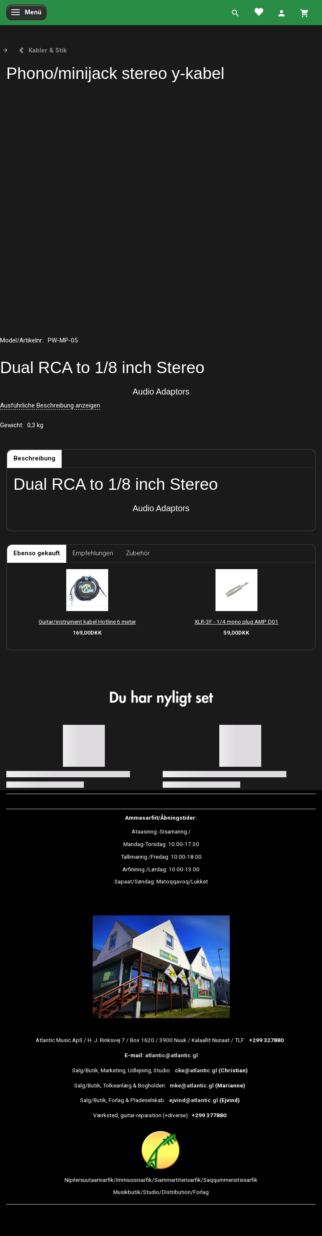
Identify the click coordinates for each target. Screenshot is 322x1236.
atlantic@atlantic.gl (171, 1055)
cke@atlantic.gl (196, 1070)
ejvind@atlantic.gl (193, 1100)
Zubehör (138, 553)
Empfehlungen (93, 553)
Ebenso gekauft (36, 553)
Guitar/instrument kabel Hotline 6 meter (87, 621)
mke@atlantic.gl (192, 1085)
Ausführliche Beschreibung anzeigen (50, 405)
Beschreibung (34, 458)
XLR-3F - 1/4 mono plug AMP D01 (236, 621)
